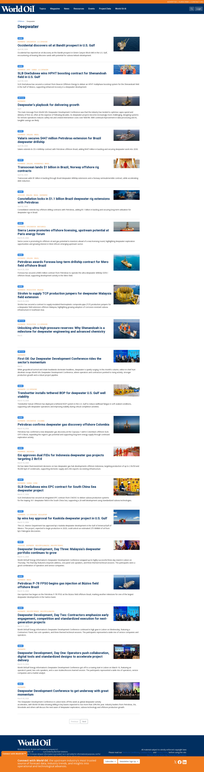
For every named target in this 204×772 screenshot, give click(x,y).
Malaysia (40, 290)
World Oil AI (120, 8)
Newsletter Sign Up (129, 761)
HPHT (28, 70)
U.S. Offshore (42, 42)
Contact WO (197, 2)
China (35, 483)
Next (84, 721)
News (66, 8)
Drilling (30, 135)
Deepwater (21, 42)
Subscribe (184, 2)
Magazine (55, 8)
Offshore (21, 21)
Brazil (36, 135)
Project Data (105, 8)
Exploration (31, 42)
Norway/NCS (38, 163)
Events (91, 8)
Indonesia (30, 451)
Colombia (40, 421)
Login (198, 9)
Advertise (172, 2)
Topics (42, 8)
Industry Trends (57, 545)
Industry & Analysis (42, 545)
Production (31, 290)
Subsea (34, 70)
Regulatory (42, 515)
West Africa (41, 227)
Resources (79, 8)
